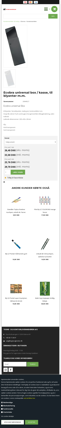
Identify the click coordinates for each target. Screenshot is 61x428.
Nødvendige (8, 402)
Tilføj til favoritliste (14, 177)
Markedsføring (9, 406)
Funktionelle (8, 409)
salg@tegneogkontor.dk (14, 341)
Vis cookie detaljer (7, 416)
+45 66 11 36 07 (11, 338)
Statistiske (7, 412)
